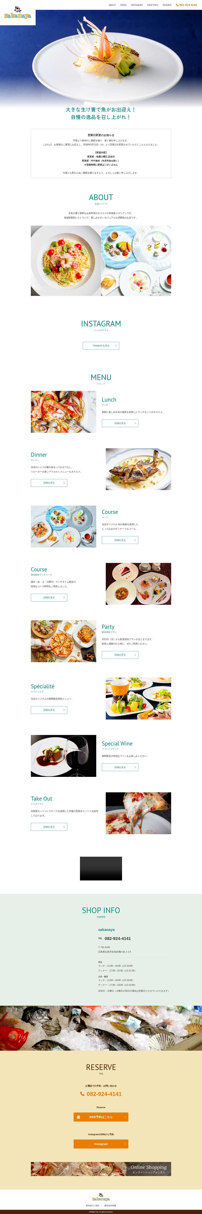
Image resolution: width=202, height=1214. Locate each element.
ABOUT (112, 5)
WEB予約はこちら (101, 1117)
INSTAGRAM (137, 5)
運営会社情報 (110, 1206)
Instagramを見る (101, 345)
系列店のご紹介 (93, 1206)
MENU (123, 5)
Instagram (101, 1144)
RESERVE (167, 5)
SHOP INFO (152, 5)
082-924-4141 (104, 1094)
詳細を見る (120, 423)
